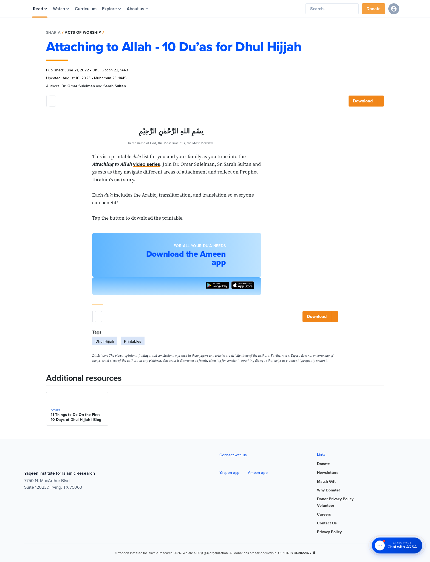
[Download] (366, 101)
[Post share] (52, 101)
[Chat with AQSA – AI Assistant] (397, 546)
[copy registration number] (314, 552)
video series (146, 164)
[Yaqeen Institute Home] (228, 9)
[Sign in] (393, 8)
